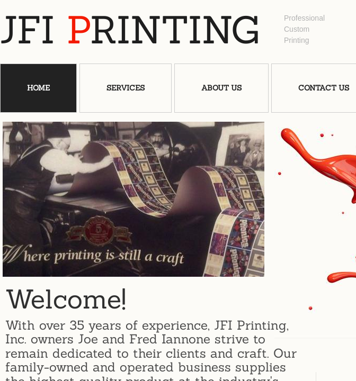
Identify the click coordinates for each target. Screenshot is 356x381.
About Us (221, 88)
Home (38, 88)
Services (125, 88)
